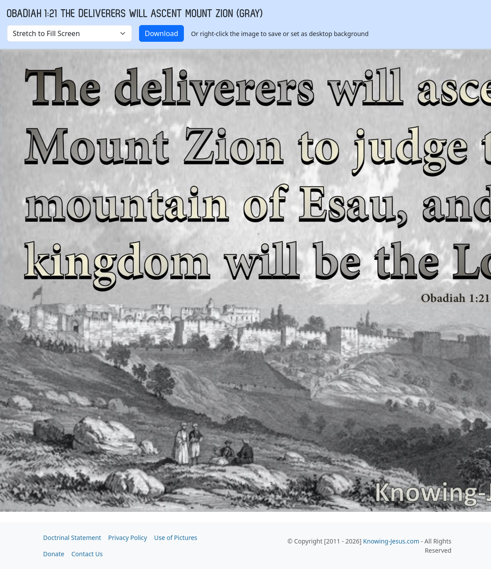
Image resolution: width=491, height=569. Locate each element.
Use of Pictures (175, 537)
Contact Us (87, 554)
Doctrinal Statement (72, 537)
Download (161, 33)
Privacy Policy (127, 537)
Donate (53, 554)
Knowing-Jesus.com (391, 541)
